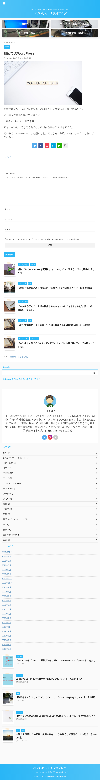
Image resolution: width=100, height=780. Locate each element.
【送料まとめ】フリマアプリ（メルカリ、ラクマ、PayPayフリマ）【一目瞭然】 (56, 705)
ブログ (8, 165)
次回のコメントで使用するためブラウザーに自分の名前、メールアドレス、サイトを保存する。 (44, 247)
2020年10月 (7, 591)
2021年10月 (7, 560)
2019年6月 (6, 653)
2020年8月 (6, 600)
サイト (7, 237)
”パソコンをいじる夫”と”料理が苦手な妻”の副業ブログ (50, 772)
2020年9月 (6, 596)
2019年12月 (7, 635)
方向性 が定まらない (19, 365)
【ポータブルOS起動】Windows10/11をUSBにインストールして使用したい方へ (56, 724)
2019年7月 (6, 648)
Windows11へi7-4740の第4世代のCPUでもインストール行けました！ (50, 687)
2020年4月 (6, 618)
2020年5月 (6, 613)
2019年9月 (6, 640)
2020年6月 (6, 609)
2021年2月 (6, 578)
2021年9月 (6, 565)
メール (8, 227)
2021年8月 (6, 569)
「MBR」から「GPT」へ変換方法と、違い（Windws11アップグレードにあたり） (57, 668)
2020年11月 (7, 587)
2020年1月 (6, 631)
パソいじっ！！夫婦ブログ (50, 13)
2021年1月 (6, 582)
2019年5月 (6, 657)
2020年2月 (6, 626)
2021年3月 (6, 573)
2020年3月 (6, 622)
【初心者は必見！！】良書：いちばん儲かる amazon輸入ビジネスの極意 (54, 333)
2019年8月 (6, 644)
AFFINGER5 (61, 776)
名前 (8, 217)
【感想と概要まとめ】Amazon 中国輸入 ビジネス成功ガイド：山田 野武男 (55, 296)
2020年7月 (6, 604)
